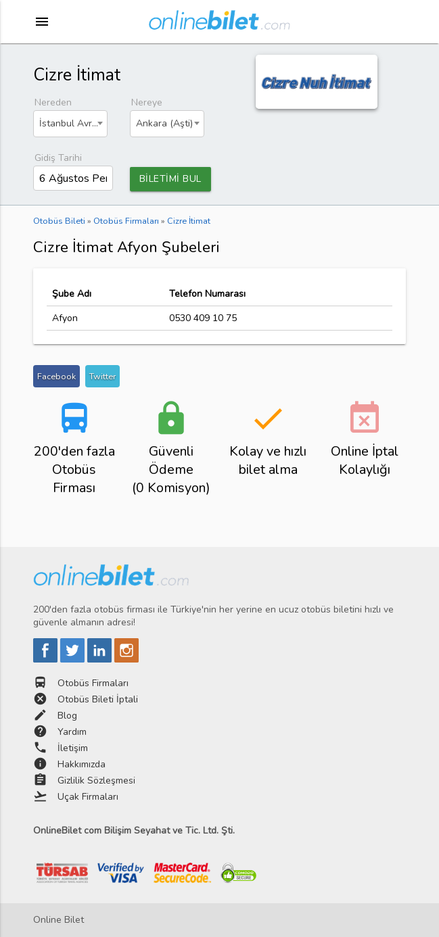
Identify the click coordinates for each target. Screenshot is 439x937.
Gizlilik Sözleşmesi (96, 780)
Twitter (102, 376)
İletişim (72, 748)
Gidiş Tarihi (58, 157)
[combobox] (70, 123)
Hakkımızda (81, 764)
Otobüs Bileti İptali (97, 699)
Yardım (72, 731)
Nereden (53, 102)
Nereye (146, 102)
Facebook (56, 376)
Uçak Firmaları (87, 796)
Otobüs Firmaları (93, 683)
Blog (67, 715)
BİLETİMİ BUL (170, 178)
